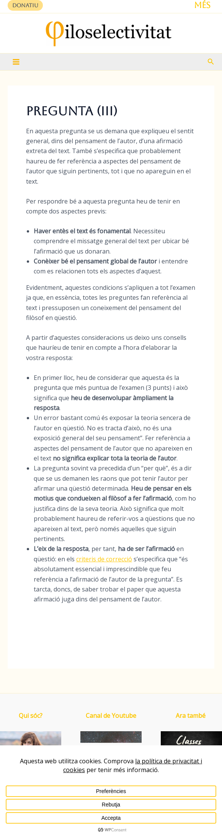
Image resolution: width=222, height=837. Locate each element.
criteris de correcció (104, 559)
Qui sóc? (30, 715)
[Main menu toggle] (16, 61)
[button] (25, 5)
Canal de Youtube (111, 715)
